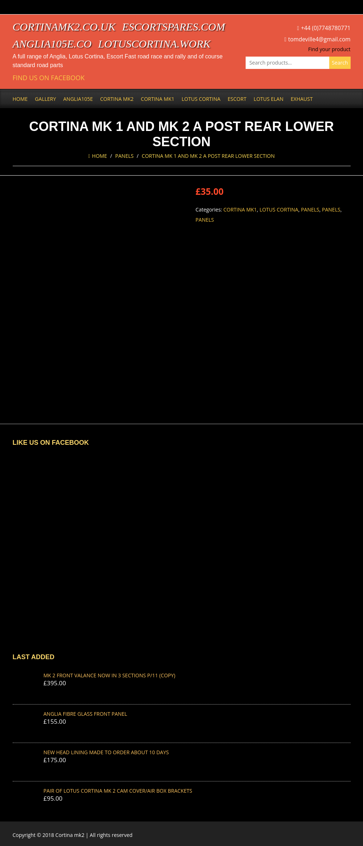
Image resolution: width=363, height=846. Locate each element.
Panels (124, 155)
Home (20, 98)
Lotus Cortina (201, 98)
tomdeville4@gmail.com (319, 39)
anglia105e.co (52, 44)
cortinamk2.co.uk (64, 27)
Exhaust (302, 98)
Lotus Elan (268, 98)
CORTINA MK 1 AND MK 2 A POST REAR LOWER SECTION (208, 155)
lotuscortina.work (154, 44)
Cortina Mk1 (157, 98)
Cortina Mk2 (116, 98)
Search (340, 62)
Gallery (45, 98)
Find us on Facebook (49, 78)
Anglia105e (78, 98)
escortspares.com (173, 27)
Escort (237, 98)
